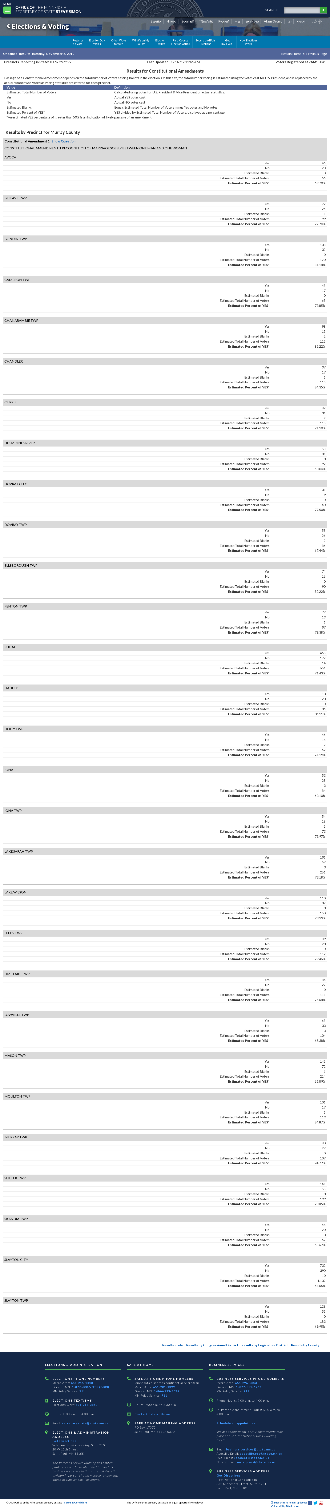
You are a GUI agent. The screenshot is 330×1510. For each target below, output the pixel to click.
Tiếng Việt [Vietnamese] (206, 21)
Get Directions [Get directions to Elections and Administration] (64, 1441)
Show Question (64, 141)
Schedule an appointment (237, 1423)
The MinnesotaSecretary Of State (48, 9)
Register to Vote (78, 42)
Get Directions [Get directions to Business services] (229, 1475)
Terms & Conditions (75, 1502)
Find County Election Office (180, 42)
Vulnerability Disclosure (285, 1506)
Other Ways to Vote (118, 42)
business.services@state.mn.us (250, 1449)
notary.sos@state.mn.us (256, 1462)
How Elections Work (248, 42)
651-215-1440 (82, 1383)
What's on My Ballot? (140, 42)
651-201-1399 (164, 1387)
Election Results (160, 42)
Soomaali (188, 21)
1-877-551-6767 (248, 1387)
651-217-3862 (86, 1404)
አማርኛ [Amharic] (301, 21)
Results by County (305, 1345)
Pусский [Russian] (224, 21)
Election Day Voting (97, 42)
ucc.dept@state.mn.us (251, 1457)
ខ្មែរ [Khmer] (290, 21)
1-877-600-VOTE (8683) (90, 1387)
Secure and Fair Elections (205, 42)
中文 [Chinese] (238, 21)
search (271, 10)
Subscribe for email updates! (289, 1502)
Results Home (291, 54)
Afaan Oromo (273, 21)
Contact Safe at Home (152, 1414)
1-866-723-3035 (166, 1391)
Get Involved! (227, 42)
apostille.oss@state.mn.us (260, 1453)
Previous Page (316, 54)
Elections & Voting (37, 26)
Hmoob (172, 21)
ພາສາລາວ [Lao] (252, 21)
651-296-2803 (246, 1383)
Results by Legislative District (264, 1345)
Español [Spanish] (156, 21)
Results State (172, 1345)
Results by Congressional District (212, 1345)
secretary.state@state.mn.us (84, 1423)
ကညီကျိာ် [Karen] (316, 21)
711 (82, 1391)
